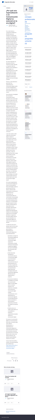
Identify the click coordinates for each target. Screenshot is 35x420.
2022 (26, 15)
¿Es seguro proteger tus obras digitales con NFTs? (11, 395)
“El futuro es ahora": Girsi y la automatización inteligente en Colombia (28, 59)
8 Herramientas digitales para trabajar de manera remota (28, 73)
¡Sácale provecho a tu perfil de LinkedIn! (28, 49)
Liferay (8, 417)
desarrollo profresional (10, 353)
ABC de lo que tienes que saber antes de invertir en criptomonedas (28, 76)
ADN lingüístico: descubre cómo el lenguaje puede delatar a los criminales (28, 79)
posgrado (8, 352)
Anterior (26, 87)
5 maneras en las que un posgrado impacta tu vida (28, 66)
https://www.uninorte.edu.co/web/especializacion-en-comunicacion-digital (12, 347)
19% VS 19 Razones (28, 62)
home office (27, 29)
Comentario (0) (14, 357)
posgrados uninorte (29, 41)
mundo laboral (27, 32)
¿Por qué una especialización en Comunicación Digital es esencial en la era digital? (28, 56)
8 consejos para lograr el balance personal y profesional (28, 69)
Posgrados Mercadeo (10, 379)
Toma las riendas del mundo (10, 376)
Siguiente (30, 87)
